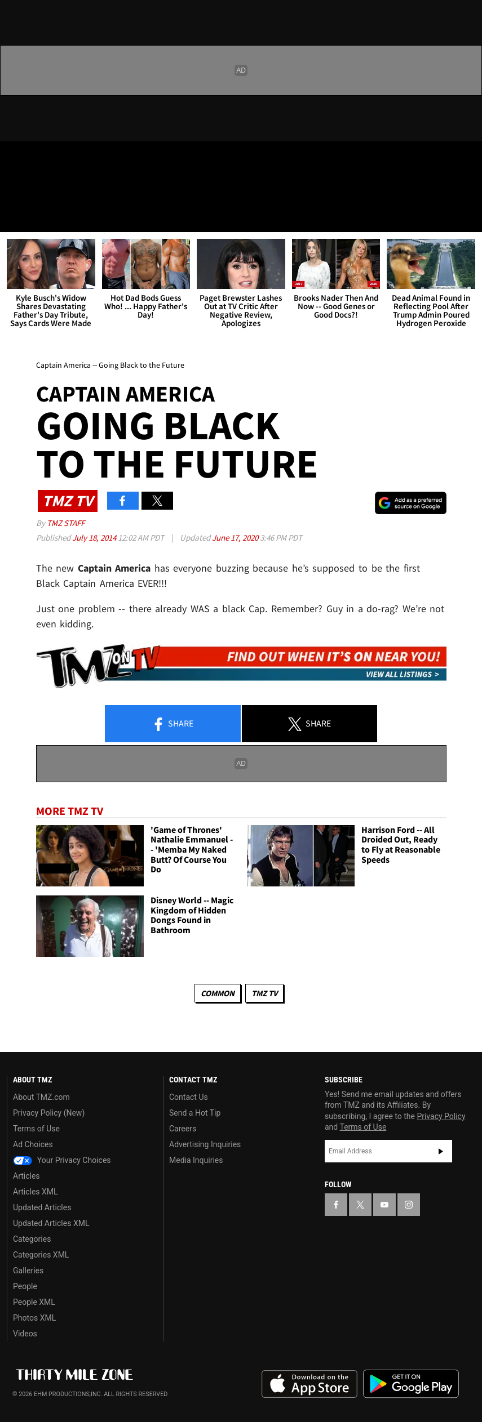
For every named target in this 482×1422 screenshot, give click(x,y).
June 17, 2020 (236, 537)
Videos (25, 1333)
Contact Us (188, 1097)
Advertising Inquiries (205, 1144)
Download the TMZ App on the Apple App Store (309, 1384)
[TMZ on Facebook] (18, 159)
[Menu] (16, 216)
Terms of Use (36, 1128)
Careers (182, 1128)
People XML (34, 1302)
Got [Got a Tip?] (37, 188)
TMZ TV (264, 993)
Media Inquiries (196, 1160)
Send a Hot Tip (194, 1112)
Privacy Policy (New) (49, 1112)
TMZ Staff (66, 523)
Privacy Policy (441, 1116)
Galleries (28, 1270)
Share (172, 724)
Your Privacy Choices (62, 1160)
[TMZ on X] (45, 159)
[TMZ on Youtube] (72, 159)
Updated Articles (42, 1207)
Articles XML (35, 1191)
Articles (26, 1175)
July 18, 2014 (95, 537)
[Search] (466, 216)
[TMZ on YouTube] (384, 1204)
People (25, 1286)
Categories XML (41, 1254)
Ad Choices (33, 1144)
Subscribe (441, 1151)
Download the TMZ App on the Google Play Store (411, 1384)
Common (218, 993)
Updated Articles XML (51, 1223)
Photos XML (34, 1317)
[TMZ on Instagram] (99, 159)
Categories (32, 1238)
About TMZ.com (41, 1097)
